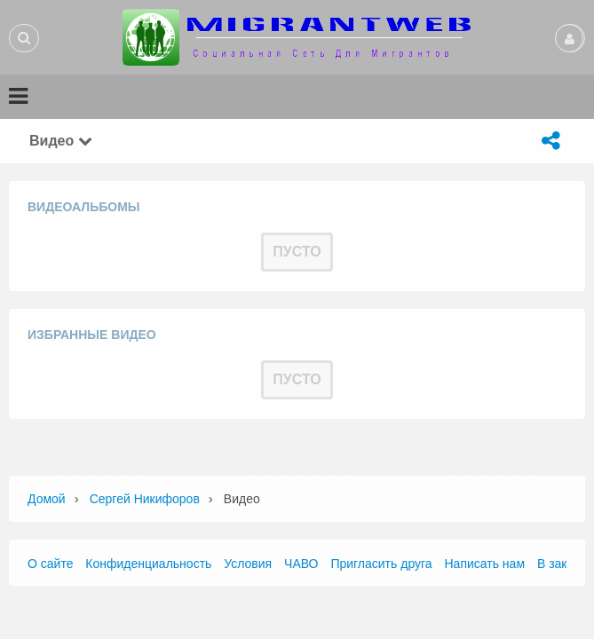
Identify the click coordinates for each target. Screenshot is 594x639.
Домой (47, 499)
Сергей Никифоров (145, 499)
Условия (248, 563)
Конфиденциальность (148, 563)
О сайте (50, 563)
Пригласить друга (381, 563)
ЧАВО (301, 563)
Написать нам (485, 563)
